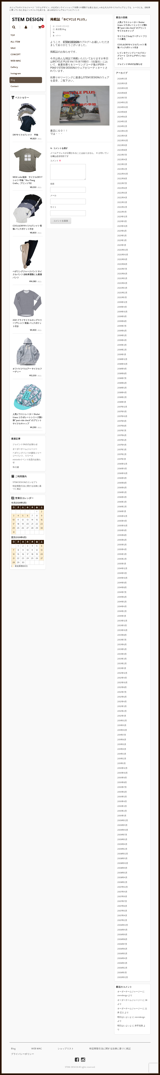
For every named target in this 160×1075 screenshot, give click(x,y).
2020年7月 (122, 269)
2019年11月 (122, 307)
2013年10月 (122, 630)
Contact (17, 89)
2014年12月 (122, 568)
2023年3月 (122, 164)
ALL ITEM (17, 42)
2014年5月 (122, 602)
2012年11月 (122, 678)
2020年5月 (122, 278)
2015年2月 (122, 559)
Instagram (18, 76)
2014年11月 (122, 573)
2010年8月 (122, 782)
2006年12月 (122, 925)
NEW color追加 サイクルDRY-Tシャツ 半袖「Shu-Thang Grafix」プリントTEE (27, 183)
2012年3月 (122, 706)
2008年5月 (122, 873)
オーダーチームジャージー (129, 992)
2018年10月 (122, 364)
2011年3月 (121, 754)
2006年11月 (122, 930)
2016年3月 (122, 502)
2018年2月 (122, 397)
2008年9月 (122, 868)
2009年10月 (122, 830)
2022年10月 (122, 174)
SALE (15, 49)
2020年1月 (122, 297)
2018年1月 (121, 402)
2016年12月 (122, 464)
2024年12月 (122, 102)
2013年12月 (122, 621)
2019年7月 (122, 326)
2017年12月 (122, 407)
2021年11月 (122, 221)
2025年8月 (122, 93)
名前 (52, 184)
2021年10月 (122, 226)
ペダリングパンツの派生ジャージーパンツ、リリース (27, 456)
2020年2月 (122, 293)
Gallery (16, 69)
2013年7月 (122, 640)
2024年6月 (122, 117)
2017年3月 (122, 450)
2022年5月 (122, 193)
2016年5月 (122, 492)
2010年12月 (122, 768)
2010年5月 (122, 797)
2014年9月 (122, 583)
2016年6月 (122, 488)
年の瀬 (16, 470)
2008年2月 (122, 882)
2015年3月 (122, 554)
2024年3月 (122, 121)
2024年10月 (122, 107)
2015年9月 (122, 530)
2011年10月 (122, 730)
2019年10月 (122, 312)
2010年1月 (121, 816)
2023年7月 (122, 155)
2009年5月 (122, 839)
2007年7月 (122, 901)
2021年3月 (122, 240)
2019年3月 (122, 345)
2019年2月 (122, 350)
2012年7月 (122, 692)
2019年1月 (121, 354)
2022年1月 (122, 212)
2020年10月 (122, 255)
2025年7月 (122, 98)
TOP (15, 36)
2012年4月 (122, 702)
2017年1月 (121, 459)
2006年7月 (122, 944)
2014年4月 (122, 606)
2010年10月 (122, 773)
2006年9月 (122, 934)
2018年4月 (122, 392)
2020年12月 (122, 250)
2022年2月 (122, 207)
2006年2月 (122, 968)
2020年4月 (122, 283)
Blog (15, 82)
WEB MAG (18, 62)
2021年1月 (121, 245)
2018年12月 (122, 359)
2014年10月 (122, 578)
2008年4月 (122, 877)
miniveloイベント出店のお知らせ (27, 463)
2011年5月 (121, 744)
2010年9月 (122, 778)
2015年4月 (122, 549)
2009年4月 (122, 844)
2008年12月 (122, 854)
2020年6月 (122, 274)
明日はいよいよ (124, 1017)
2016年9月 (122, 478)
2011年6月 (121, 740)
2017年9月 (122, 421)
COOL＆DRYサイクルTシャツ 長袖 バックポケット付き (132, 46)
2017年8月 (122, 426)
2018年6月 (122, 383)
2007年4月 (122, 915)
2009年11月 (122, 825)
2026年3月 (122, 79)
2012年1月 (121, 716)
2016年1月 (121, 511)
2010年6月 (122, 792)
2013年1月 (121, 668)
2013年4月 (122, 654)
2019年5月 (122, 335)
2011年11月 (121, 725)
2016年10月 (122, 473)
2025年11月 (122, 83)
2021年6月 (122, 231)
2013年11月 (122, 625)
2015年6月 (122, 540)
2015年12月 (122, 516)
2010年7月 (122, 787)
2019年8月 (122, 321)
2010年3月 (122, 806)
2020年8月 (122, 264)
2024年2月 (122, 126)
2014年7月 (122, 592)
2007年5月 (122, 911)
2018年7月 (122, 378)
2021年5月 (122, 236)
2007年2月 (122, 920)
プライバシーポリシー (22, 1054)
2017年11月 (122, 411)
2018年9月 (122, 369)
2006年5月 (122, 953)
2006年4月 (122, 958)
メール (53, 195)
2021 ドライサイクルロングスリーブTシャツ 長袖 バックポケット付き (27, 325)
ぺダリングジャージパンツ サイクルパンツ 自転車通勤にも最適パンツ (27, 277)
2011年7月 (121, 735)
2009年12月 (122, 820)
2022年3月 (122, 202)
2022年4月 (122, 198)
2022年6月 (122, 188)
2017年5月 (122, 440)
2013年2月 (122, 663)
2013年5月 (122, 649)
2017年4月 (122, 445)
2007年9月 (122, 896)
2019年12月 (122, 302)
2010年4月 (122, 801)
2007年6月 (122, 906)
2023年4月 (122, 159)
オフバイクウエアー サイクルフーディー (27, 372)
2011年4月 (121, 749)
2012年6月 (122, 697)
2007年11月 (122, 892)
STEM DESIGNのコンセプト (25, 485)
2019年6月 (122, 331)
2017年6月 (122, 435)
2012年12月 (122, 673)
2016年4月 (122, 497)
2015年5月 (122, 545)
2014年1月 (121, 616)
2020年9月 (122, 259)
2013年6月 (122, 644)
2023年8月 (122, 150)
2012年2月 (122, 711)
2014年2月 (122, 611)
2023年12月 (122, 131)
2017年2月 (122, 454)
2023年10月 (122, 140)
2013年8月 (122, 635)
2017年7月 (121, 430)
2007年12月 (122, 887)
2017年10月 (122, 416)
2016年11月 (122, 469)
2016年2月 (122, 507)
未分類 (59, 29)
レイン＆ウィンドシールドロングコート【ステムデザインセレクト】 (131, 56)
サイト (53, 207)
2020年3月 (122, 288)
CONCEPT (18, 56)
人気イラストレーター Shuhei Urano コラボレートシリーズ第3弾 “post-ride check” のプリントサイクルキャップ (132, 26)
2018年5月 (122, 388)
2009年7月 (122, 835)
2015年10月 (122, 526)
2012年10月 (122, 682)
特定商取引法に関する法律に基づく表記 (27, 489)
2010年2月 (122, 811)
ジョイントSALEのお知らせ (129, 64)
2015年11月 (122, 521)
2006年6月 (122, 949)
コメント (55, 161)
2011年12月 (122, 721)
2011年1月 (121, 763)
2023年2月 (122, 169)
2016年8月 (122, 483)
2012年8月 (122, 687)
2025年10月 (122, 88)
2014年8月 (122, 587)
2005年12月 (122, 977)
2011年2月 (121, 759)
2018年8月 (122, 373)
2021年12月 (122, 217)
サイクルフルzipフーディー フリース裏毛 (132, 37)
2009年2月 (122, 849)
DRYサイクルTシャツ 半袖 (25, 137)
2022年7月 (122, 183)
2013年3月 (122, 659)
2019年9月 (122, 316)
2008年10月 (122, 863)
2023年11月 (122, 136)
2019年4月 (122, 340)
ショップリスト (66, 1048)
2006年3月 (122, 963)
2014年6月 (122, 597)
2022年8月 (122, 179)
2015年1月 (121, 564)
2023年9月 (122, 145)
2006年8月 (122, 939)
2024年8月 (122, 112)
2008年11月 (122, 858)
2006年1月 (122, 973)
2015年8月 (122, 535)
